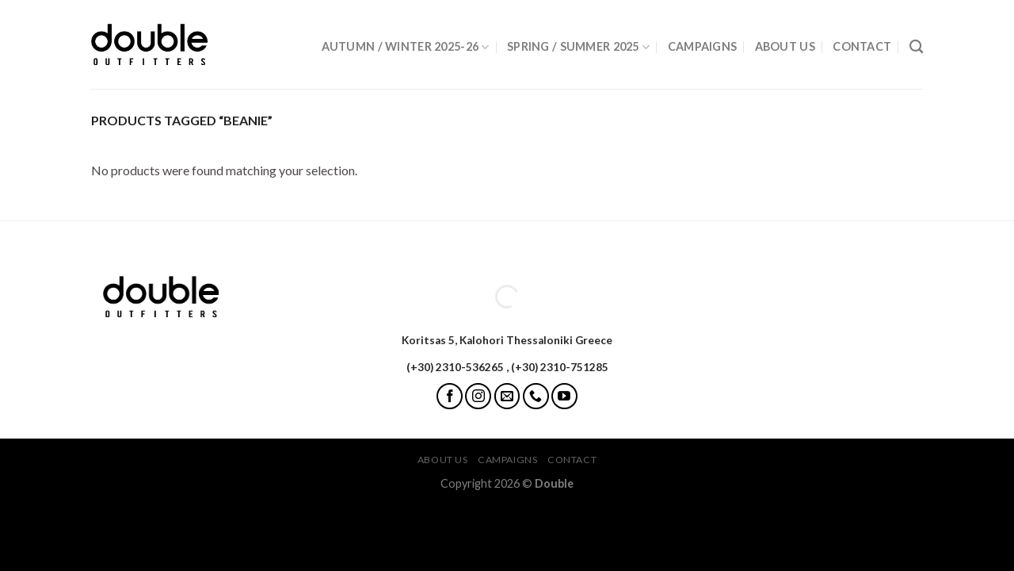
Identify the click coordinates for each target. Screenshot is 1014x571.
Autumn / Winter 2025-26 (406, 47)
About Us (785, 46)
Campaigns (703, 46)
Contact (862, 46)
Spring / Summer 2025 (578, 47)
